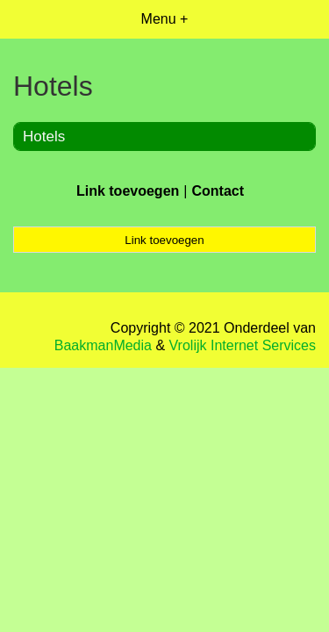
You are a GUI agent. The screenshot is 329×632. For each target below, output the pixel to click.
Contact (217, 190)
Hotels (44, 136)
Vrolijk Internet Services (242, 345)
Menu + (165, 18)
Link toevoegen (127, 190)
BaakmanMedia (103, 345)
